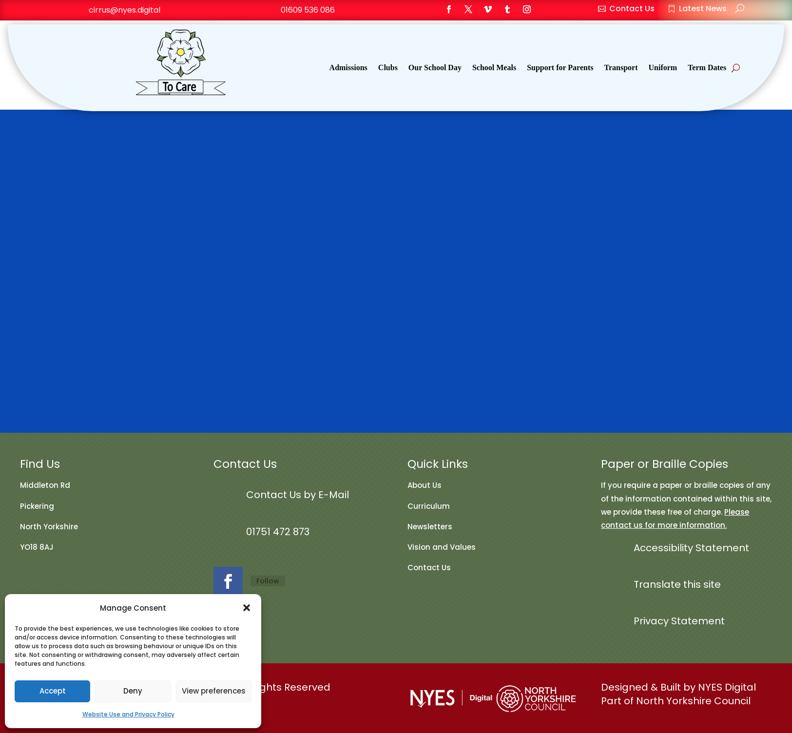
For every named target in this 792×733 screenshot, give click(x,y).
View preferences (214, 691)
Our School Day (435, 68)
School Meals (494, 68)
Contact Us (429, 567)
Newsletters (429, 526)
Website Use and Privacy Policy (128, 714)
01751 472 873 (277, 532)
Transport (620, 68)
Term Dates (707, 68)
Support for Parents (560, 68)
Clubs (388, 68)
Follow (267, 581)
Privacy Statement (679, 621)
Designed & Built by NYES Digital (678, 687)
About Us (424, 485)
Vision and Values (441, 547)
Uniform (663, 68)
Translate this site (677, 584)
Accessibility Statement (691, 548)
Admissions (348, 68)
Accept (52, 691)
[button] (246, 608)
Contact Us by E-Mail (297, 495)
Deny (132, 691)
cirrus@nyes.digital (124, 10)
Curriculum (428, 506)
